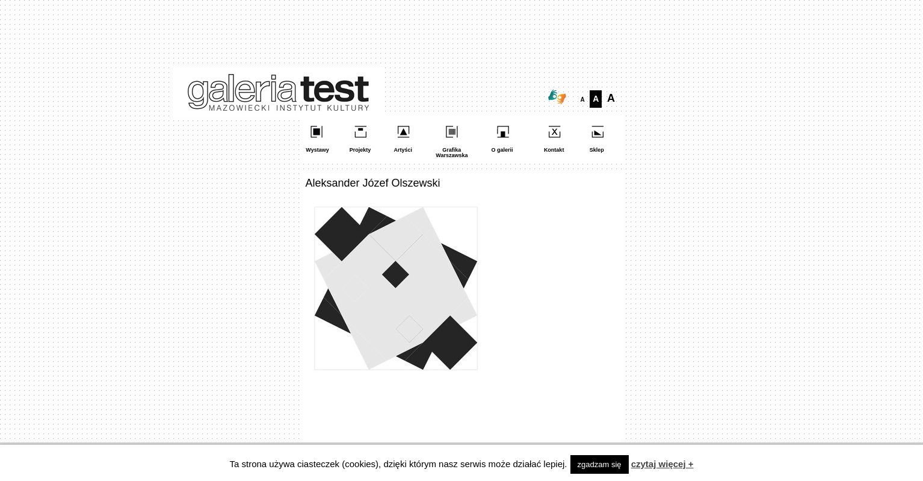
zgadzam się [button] (600, 464)
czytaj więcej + (662, 464)
